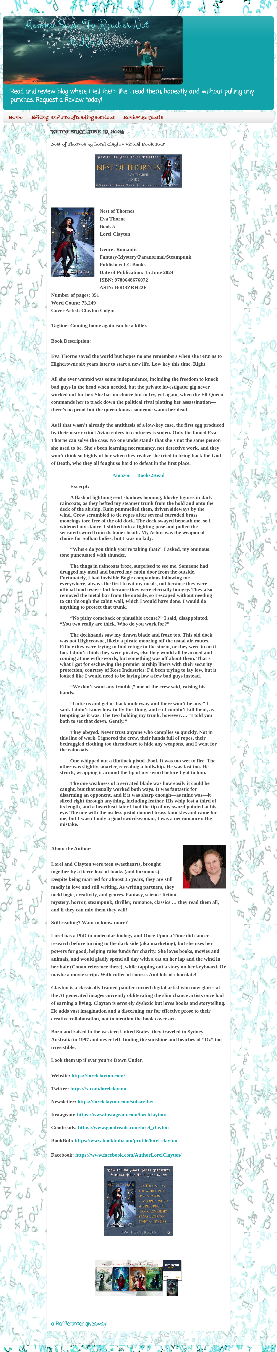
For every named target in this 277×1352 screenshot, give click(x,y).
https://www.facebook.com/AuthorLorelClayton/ (128, 1155)
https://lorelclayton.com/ (98, 1075)
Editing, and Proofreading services (73, 117)
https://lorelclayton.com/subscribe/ (115, 1101)
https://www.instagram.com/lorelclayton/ (121, 1114)
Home (16, 117)
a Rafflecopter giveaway (78, 1324)
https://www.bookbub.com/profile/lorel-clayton (126, 1140)
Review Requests (143, 117)
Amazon (121, 475)
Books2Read (151, 475)
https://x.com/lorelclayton (98, 1088)
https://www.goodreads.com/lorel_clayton (123, 1127)
